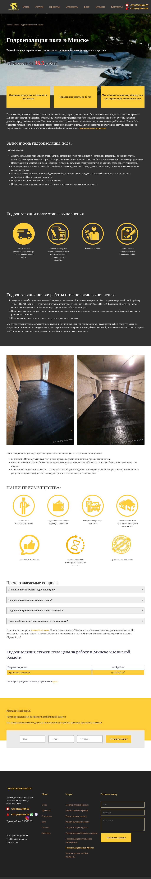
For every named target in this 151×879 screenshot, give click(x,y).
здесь (55, 683)
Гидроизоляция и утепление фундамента (78, 842)
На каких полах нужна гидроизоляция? (33, 589)
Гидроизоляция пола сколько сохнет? (32, 600)
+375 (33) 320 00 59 (139, 5)
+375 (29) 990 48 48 (139, 8)
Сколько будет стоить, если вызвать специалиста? (40, 622)
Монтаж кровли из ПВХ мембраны (76, 857)
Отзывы (100, 6)
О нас (26, 6)
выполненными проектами (92, 128)
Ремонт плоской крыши (76, 812)
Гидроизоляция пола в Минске (79, 849)
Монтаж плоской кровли (77, 806)
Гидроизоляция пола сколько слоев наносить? (38, 611)
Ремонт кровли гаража (76, 818)
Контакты (117, 6)
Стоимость (72, 6)
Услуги (39, 6)
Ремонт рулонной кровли (77, 823)
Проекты (54, 6)
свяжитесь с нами (40, 632)
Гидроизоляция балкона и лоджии (81, 835)
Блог (86, 6)
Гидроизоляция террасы (76, 829)
